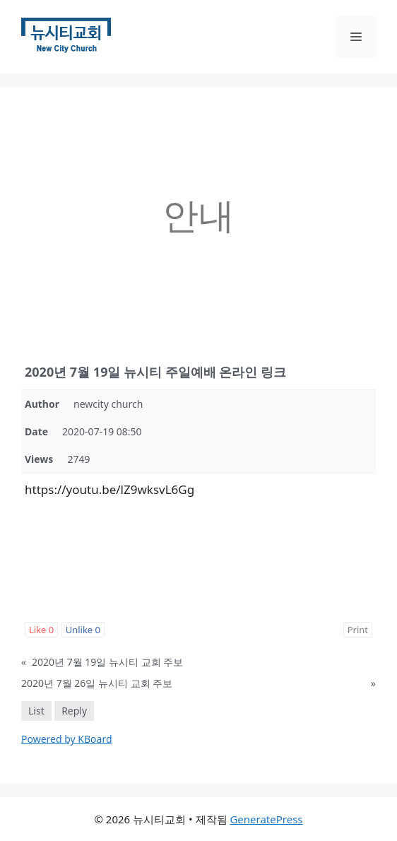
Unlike (83, 629)
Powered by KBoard (66, 739)
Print (358, 629)
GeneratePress (266, 819)
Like (41, 629)
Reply (74, 710)
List (36, 710)
